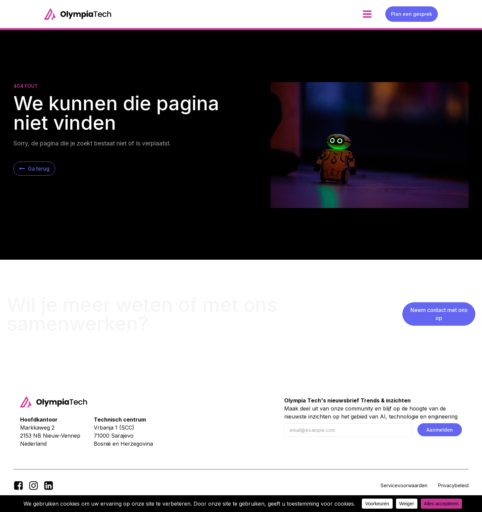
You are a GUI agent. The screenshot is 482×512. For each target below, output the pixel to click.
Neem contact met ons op (438, 314)
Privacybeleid (453, 485)
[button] (34, 169)
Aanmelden (439, 430)
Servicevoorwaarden (404, 485)
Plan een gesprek (411, 14)
